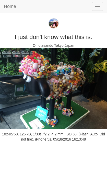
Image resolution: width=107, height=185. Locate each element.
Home (10, 6)
